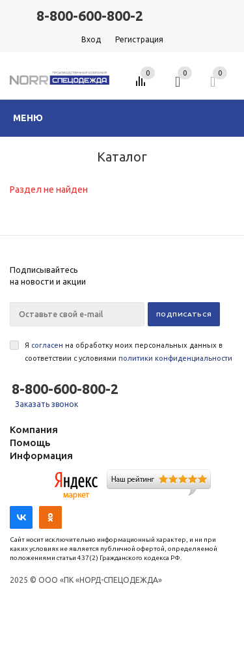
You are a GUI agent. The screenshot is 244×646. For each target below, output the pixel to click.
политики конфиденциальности (175, 358)
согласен (47, 345)
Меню (28, 118)
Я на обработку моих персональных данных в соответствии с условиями (128, 351)
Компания (34, 429)
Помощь (30, 442)
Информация (41, 455)
